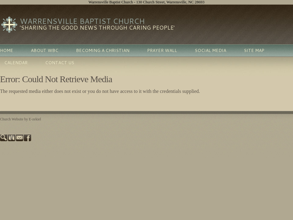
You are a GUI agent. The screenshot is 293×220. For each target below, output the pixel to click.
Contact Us (59, 63)
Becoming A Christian (102, 50)
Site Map (254, 50)
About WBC (44, 50)
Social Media (210, 50)
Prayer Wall (162, 50)
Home (6, 50)
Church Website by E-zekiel (20, 119)
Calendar (15, 63)
